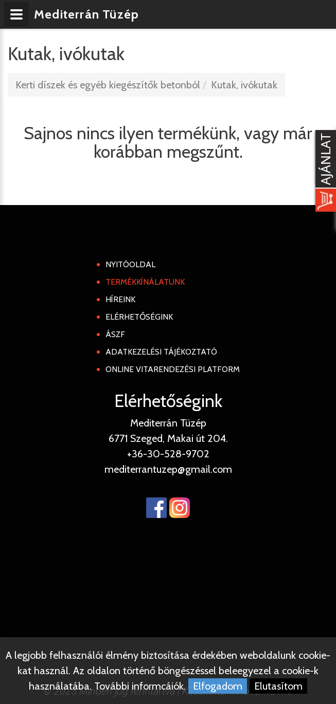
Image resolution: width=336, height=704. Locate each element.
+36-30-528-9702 (168, 454)
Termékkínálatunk (145, 282)
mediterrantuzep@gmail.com (168, 469)
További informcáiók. (140, 686)
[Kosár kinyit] (323, 172)
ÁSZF (115, 334)
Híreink (120, 299)
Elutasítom (278, 686)
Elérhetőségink (139, 317)
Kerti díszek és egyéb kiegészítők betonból (107, 85)
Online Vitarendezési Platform (172, 369)
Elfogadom (217, 686)
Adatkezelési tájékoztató (161, 352)
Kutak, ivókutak (244, 85)
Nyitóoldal (130, 264)
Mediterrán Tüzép (86, 14)
